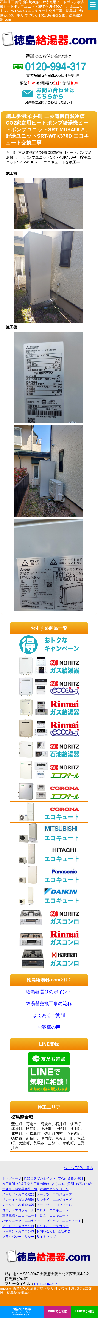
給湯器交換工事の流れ (49, 1003)
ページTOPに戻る (78, 1168)
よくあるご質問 (49, 1015)
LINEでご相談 (84, 1311)
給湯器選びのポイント (49, 991)
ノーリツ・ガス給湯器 (18, 1194)
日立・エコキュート (54, 1215)
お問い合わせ (46, 1231)
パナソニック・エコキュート (23, 1221)
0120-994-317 (45, 1284)
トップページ (11, 1178)
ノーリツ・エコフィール (54, 1205)
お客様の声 (48, 1026)
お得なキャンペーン (54, 1189)
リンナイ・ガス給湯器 (18, 1199)
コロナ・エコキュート (52, 1210)
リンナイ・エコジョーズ (54, 1199)
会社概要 (64, 1231)
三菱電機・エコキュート (19, 1215)
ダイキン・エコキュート (63, 1221)
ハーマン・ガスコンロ (18, 1231)
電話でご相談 (22, 1311)
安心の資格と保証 (71, 1178)
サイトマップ (46, 1236)
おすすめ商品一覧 (49, 628)
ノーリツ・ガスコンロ (18, 1226)
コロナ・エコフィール (18, 1210)
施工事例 (8, 1184)
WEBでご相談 (57, 1311)
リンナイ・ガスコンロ (52, 1226)
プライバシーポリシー (18, 1236)
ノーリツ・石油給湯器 (18, 1205)
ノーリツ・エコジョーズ (54, 1194)
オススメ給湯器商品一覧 (19, 1189)
